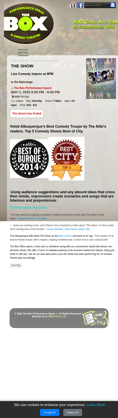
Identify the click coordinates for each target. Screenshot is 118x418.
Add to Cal (20, 96)
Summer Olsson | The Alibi (32, 218)
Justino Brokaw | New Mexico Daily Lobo (68, 229)
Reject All (72, 412)
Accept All (49, 412)
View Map (15, 265)
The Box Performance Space (33, 88)
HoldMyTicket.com (55, 316)
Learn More (96, 405)
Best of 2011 (65, 236)
